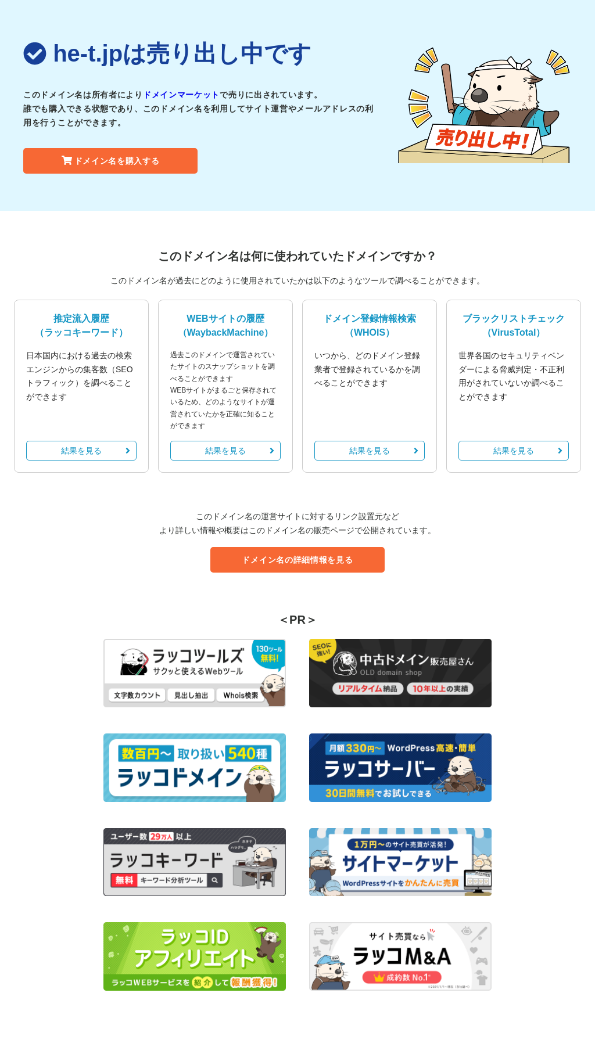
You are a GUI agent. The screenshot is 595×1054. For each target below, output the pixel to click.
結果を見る (95, 450)
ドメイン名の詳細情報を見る (297, 559)
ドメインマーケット (181, 94)
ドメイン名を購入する (111, 161)
